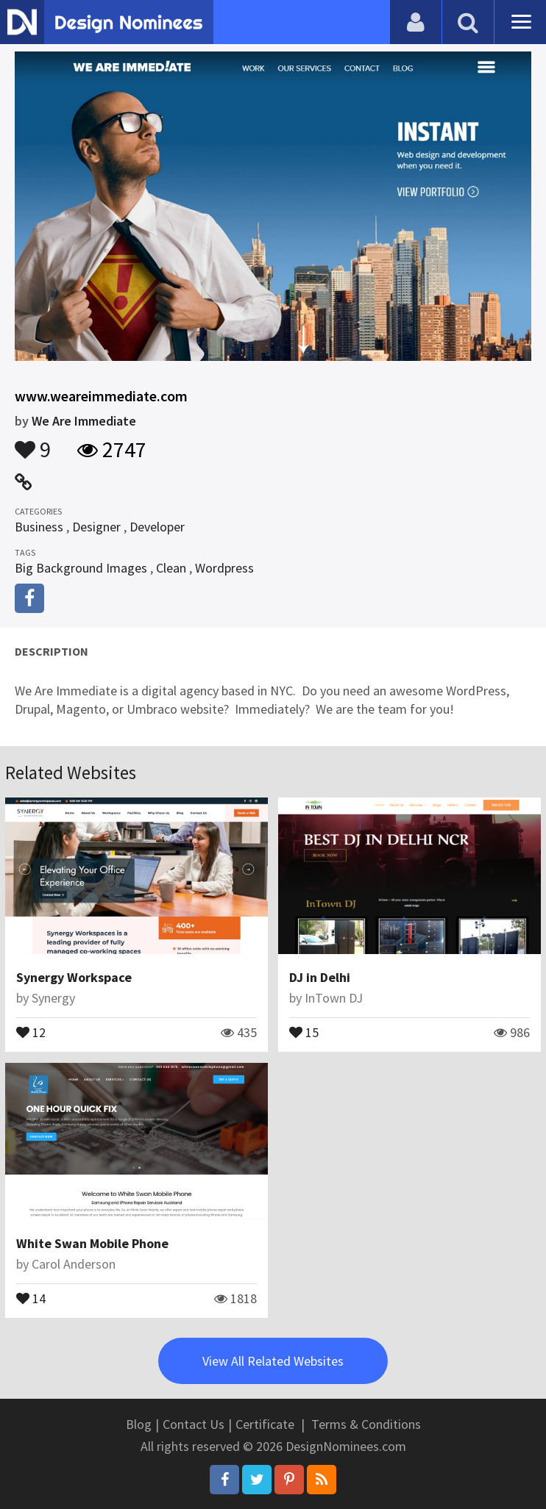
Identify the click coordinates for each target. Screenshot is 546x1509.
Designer (96, 526)
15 (304, 1031)
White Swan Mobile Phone (92, 1243)
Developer (157, 526)
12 (31, 1031)
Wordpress (224, 567)
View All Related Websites (273, 1360)
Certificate (264, 1424)
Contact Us (193, 1424)
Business (39, 526)
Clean (171, 567)
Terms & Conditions (366, 1424)
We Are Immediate (84, 420)
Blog (139, 1424)
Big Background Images (81, 567)
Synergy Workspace (74, 977)
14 (31, 1297)
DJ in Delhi (319, 977)
